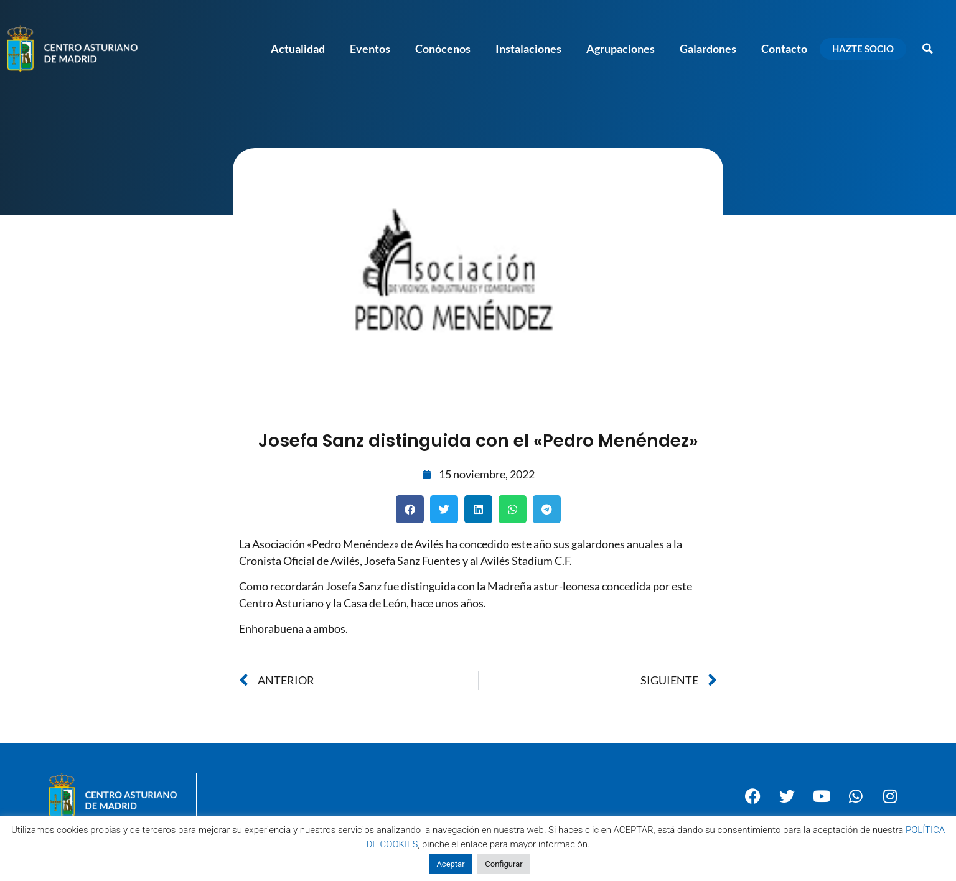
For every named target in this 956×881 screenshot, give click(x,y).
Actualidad (298, 48)
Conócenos (443, 48)
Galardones (708, 48)
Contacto (784, 48)
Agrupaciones (620, 48)
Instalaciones (528, 48)
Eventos (370, 48)
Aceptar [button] (450, 864)
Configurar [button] (503, 864)
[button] (928, 48)
